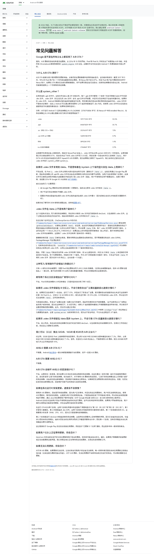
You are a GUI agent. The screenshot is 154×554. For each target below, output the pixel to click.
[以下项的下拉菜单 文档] (25, 2)
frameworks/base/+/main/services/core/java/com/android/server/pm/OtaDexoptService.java (77, 223)
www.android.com (119, 539)
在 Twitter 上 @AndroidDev (81, 532)
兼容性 (49, 14)
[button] (13, 18)
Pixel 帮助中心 (118, 532)
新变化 (5, 14)
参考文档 (85, 14)
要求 (33, 532)
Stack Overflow (118, 546)
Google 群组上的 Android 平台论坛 (84, 543)
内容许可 (52, 466)
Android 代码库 (37, 529)
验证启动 (52, 353)
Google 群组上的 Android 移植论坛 (84, 549)
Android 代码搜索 (36, 3)
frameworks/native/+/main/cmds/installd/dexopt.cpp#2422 (92, 245)
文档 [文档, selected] (20, 3)
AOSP (38, 43)
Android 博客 (76, 536)
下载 (33, 536)
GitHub (34, 549)
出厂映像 (35, 543)
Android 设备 (62, 14)
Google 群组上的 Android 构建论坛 (84, 546)
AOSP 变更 (59, 33)
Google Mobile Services (121, 543)
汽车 (74, 14)
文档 (4, 9)
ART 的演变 (72, 179)
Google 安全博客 (78, 539)
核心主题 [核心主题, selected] (38, 14)
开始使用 (16, 14)
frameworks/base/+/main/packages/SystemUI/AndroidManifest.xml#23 (67, 310)
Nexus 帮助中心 (118, 536)
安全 (27, 14)
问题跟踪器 (117, 549)
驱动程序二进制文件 (38, 546)
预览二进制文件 (37, 539)
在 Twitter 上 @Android (80, 529)
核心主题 (51, 43)
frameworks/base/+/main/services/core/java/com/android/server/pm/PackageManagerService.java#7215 (82, 243)
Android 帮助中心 (119, 529)
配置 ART (77, 203)
